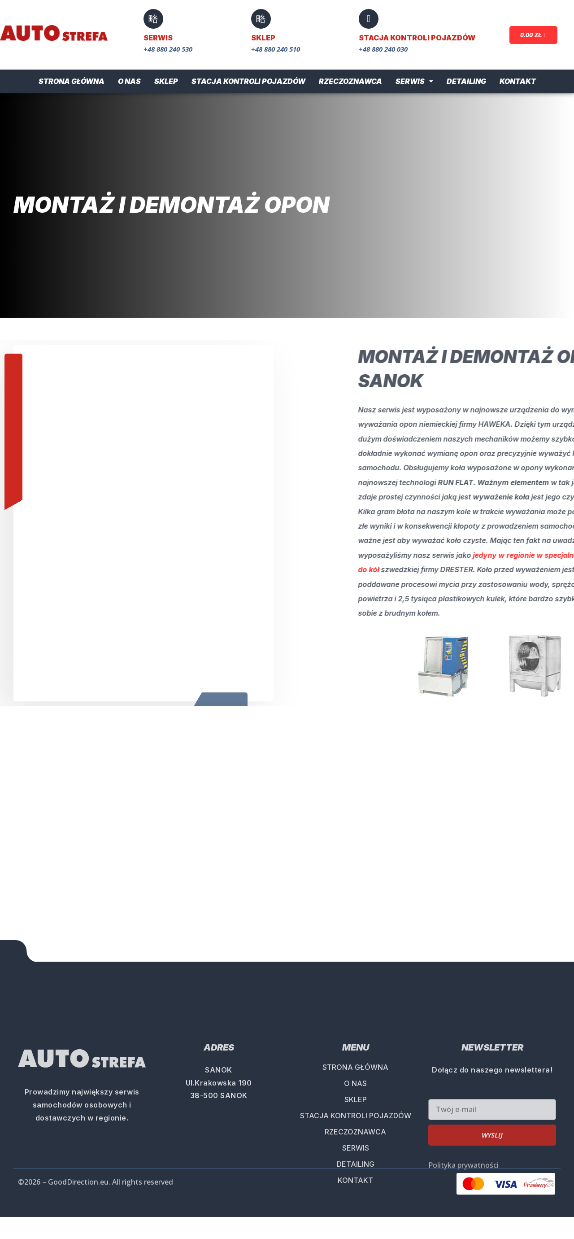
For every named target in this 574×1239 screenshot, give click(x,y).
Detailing (466, 81)
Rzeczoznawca (350, 81)
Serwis (414, 81)
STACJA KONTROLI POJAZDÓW (355, 1225)
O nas (129, 81)
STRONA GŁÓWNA (355, 1176)
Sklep (166, 81)
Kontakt (518, 81)
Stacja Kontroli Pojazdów (248, 81)
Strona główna (71, 81)
